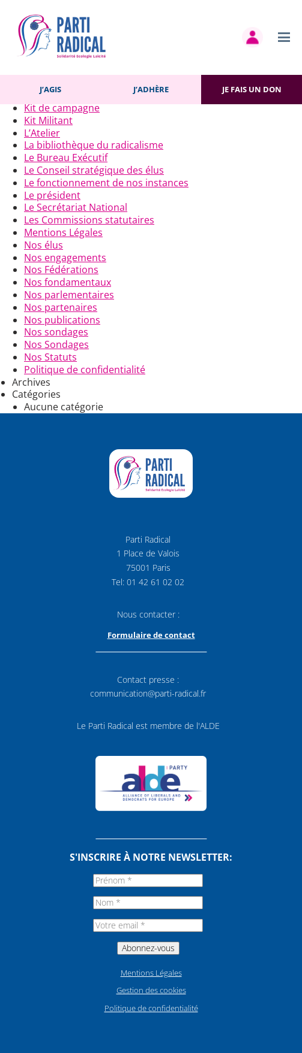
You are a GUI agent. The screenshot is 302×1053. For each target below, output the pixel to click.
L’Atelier (42, 133)
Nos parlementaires (69, 294)
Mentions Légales (63, 232)
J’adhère (151, 89)
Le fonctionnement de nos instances (106, 182)
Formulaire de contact (151, 635)
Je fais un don (252, 89)
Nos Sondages (56, 344)
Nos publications (62, 319)
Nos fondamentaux (67, 282)
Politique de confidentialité (84, 369)
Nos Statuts (50, 357)
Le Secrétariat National (75, 207)
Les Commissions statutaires (89, 219)
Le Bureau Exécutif (65, 157)
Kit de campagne (62, 107)
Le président (52, 195)
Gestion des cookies (151, 990)
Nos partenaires (60, 307)
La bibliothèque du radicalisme (93, 145)
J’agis (50, 89)
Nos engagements (65, 257)
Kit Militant (48, 120)
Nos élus (43, 245)
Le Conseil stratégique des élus (94, 170)
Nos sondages (56, 331)
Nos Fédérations (61, 269)
